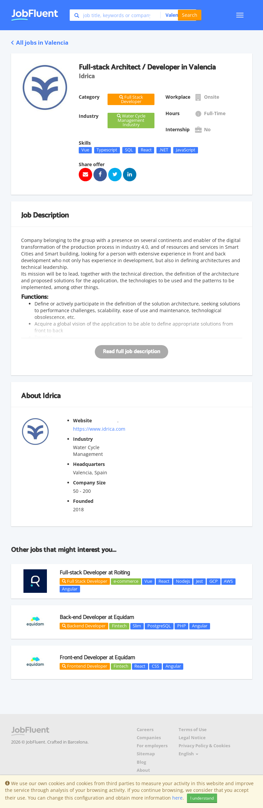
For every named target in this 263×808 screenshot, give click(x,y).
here (177, 798)
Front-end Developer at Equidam (97, 657)
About (143, 770)
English (188, 754)
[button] (174, 15)
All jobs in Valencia (39, 42)
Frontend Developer (84, 666)
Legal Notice (192, 738)
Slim (137, 626)
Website (82, 420)
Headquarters (89, 464)
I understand (202, 798)
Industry (83, 439)
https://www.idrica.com (99, 429)
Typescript (106, 150)
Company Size (89, 482)
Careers (145, 729)
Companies (149, 738)
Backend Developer (84, 626)
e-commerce (126, 581)
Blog (141, 762)
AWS (228, 581)
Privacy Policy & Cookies (204, 746)
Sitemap (146, 754)
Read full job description (131, 351)
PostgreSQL (159, 626)
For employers (152, 746)
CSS (155, 666)
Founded (83, 501)
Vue (85, 150)
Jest (199, 581)
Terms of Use (193, 729)
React (146, 150)
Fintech (119, 626)
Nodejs (183, 581)
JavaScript (185, 150)
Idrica (52, 396)
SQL (129, 150)
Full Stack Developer (84, 581)
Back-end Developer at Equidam (97, 617)
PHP (181, 626)
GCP (213, 581)
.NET (163, 150)
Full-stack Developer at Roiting (95, 572)
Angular (69, 589)
